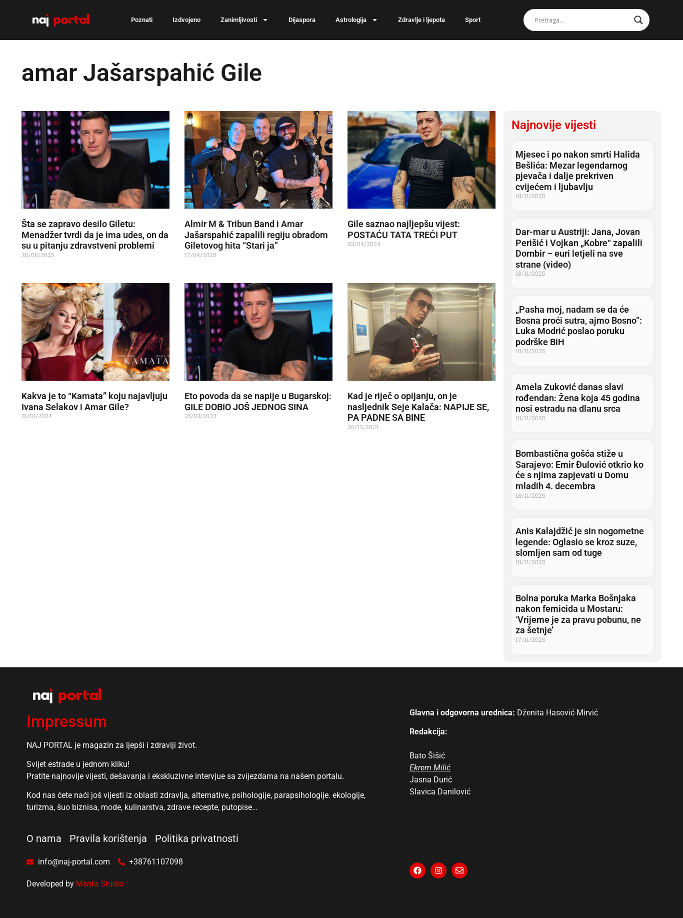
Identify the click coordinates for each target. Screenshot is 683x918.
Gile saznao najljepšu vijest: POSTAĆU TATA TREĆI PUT (404, 229)
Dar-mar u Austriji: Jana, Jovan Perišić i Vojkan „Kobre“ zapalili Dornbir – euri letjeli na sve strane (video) (579, 248)
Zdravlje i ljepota (421, 20)
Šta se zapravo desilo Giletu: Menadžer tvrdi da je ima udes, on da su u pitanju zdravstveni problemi (95, 235)
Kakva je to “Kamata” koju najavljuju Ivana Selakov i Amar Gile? (95, 401)
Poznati (141, 20)
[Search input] (582, 20)
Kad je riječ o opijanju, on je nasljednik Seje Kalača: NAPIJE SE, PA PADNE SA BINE (418, 407)
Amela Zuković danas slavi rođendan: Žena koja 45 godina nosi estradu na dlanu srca (578, 398)
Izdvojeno (186, 20)
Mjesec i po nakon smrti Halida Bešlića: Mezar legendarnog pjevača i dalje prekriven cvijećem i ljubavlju (578, 170)
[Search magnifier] (639, 20)
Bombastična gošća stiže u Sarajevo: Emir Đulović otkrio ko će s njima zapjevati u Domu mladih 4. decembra (580, 469)
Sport (472, 20)
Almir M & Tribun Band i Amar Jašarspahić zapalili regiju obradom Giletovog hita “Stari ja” (256, 235)
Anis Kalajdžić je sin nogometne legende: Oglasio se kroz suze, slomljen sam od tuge (580, 542)
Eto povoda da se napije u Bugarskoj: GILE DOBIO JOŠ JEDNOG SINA (258, 401)
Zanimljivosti (244, 20)
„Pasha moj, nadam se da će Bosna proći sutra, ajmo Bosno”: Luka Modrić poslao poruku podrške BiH (579, 325)
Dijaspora (302, 20)
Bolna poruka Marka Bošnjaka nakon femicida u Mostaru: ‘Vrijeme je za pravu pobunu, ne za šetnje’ (578, 614)
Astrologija (357, 20)
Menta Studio (100, 883)
